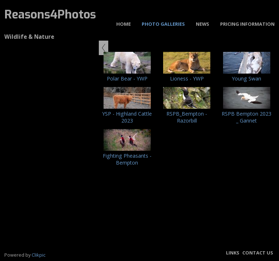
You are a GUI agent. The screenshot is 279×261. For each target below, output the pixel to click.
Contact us (257, 252)
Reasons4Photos (50, 14)
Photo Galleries (163, 24)
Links (232, 252)
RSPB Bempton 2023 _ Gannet (246, 117)
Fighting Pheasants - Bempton (127, 159)
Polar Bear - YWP (127, 78)
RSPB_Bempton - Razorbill (186, 117)
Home (123, 24)
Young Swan (246, 78)
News (202, 24)
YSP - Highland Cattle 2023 (127, 117)
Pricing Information (247, 24)
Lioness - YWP (187, 78)
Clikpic (38, 255)
